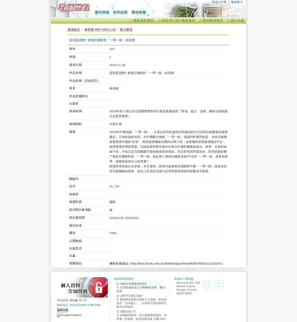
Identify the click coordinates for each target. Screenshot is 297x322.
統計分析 (237, 20)
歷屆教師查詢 (213, 20)
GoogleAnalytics (71, 314)
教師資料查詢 (144, 20)
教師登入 (237, 2)
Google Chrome (187, 289)
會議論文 (74, 29)
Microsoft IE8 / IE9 (188, 282)
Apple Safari (184, 293)
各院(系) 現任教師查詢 (178, 20)
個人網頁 (126, 29)
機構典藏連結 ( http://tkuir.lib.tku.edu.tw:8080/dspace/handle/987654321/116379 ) (166, 263)
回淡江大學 (219, 2)
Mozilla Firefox (186, 286)
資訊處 (74, 300)
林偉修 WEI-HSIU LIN (100, 29)
